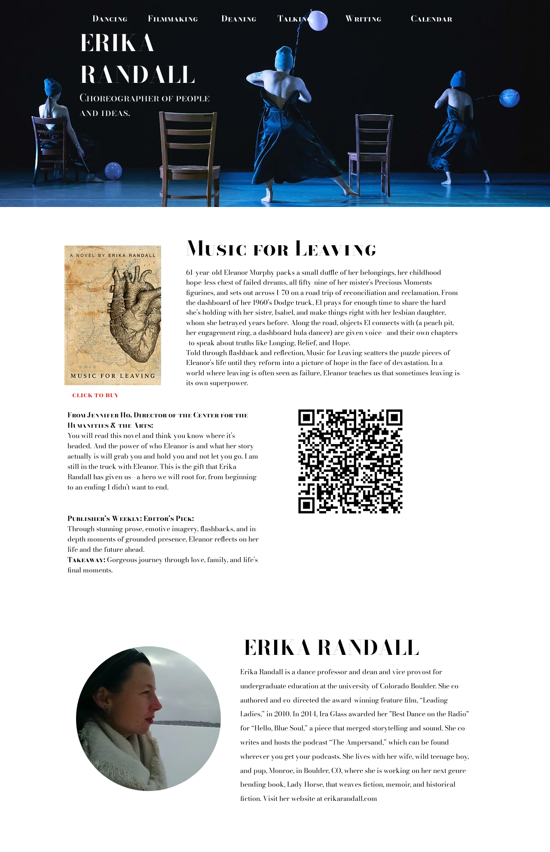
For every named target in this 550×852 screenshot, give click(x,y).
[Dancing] (110, 18)
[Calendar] (431, 18)
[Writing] (363, 18)
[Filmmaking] (172, 18)
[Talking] (294, 18)
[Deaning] (238, 18)
